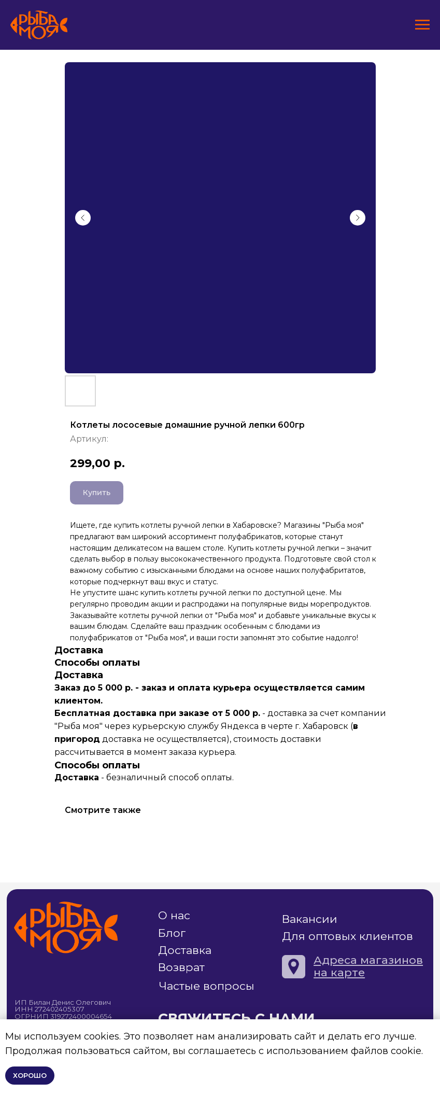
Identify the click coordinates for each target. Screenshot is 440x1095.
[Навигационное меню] (422, 25)
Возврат (181, 967)
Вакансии (309, 918)
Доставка (184, 950)
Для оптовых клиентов (347, 936)
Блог (172, 932)
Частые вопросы (206, 985)
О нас (174, 915)
